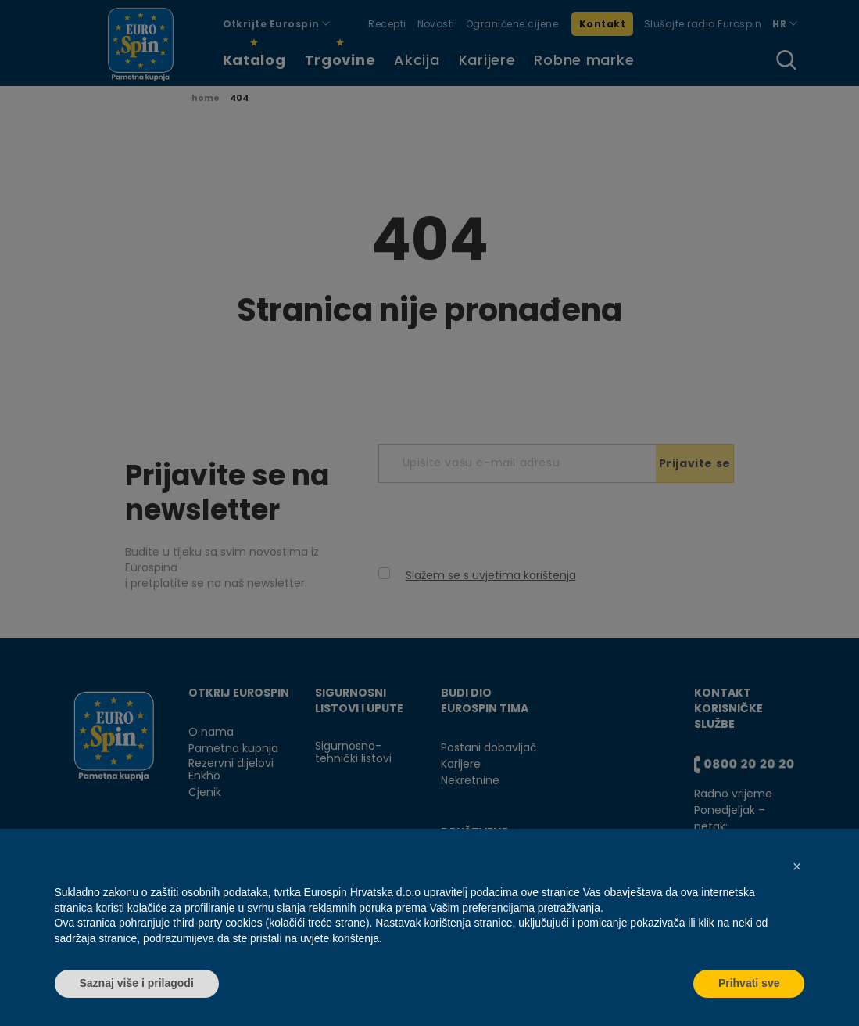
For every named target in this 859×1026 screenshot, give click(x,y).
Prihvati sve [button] (749, 983)
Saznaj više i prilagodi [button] (137, 983)
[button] (797, 866)
